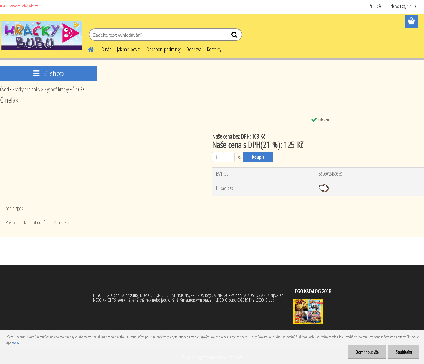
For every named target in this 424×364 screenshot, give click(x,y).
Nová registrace (404, 5)
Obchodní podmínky (163, 49)
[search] (235, 36)
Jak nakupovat (128, 49)
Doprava (194, 49)
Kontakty (214, 49)
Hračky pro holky (26, 89)
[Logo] (41, 35)
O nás (106, 49)
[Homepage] (87, 48)
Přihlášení (377, 5)
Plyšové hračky (56, 89)
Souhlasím (404, 352)
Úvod (4, 89)
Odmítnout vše (367, 352)
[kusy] (223, 157)
